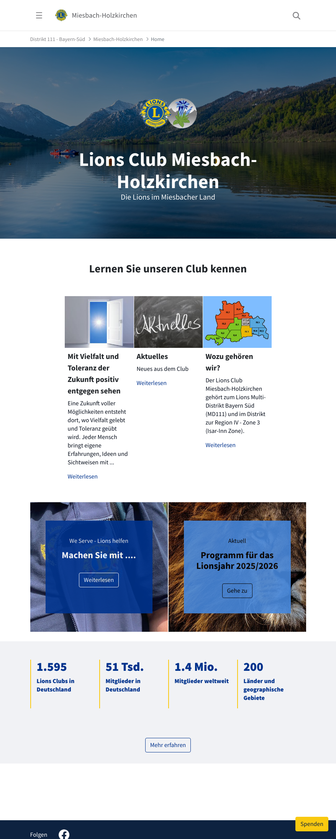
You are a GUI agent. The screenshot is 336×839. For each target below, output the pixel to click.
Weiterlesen (83, 476)
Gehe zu (237, 591)
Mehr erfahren (168, 745)
